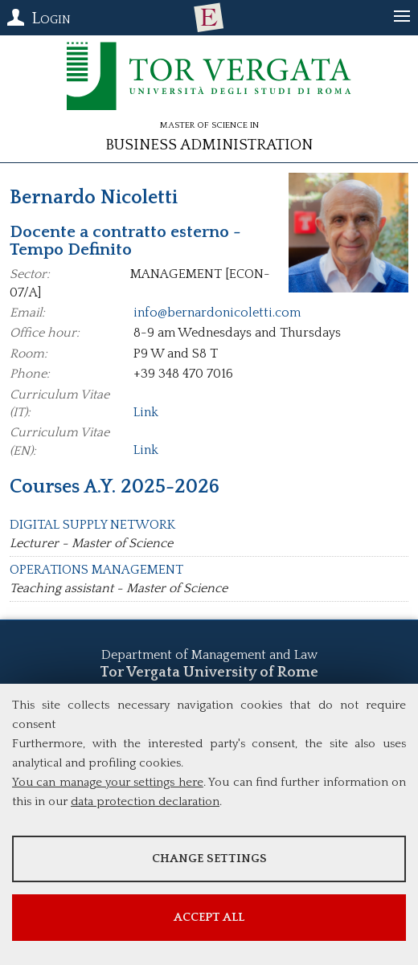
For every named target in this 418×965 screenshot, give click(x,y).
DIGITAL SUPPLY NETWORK (92, 524)
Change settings (209, 858)
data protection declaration (145, 801)
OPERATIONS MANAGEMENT (96, 569)
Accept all (209, 917)
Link (145, 412)
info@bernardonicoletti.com (217, 312)
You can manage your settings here (107, 782)
